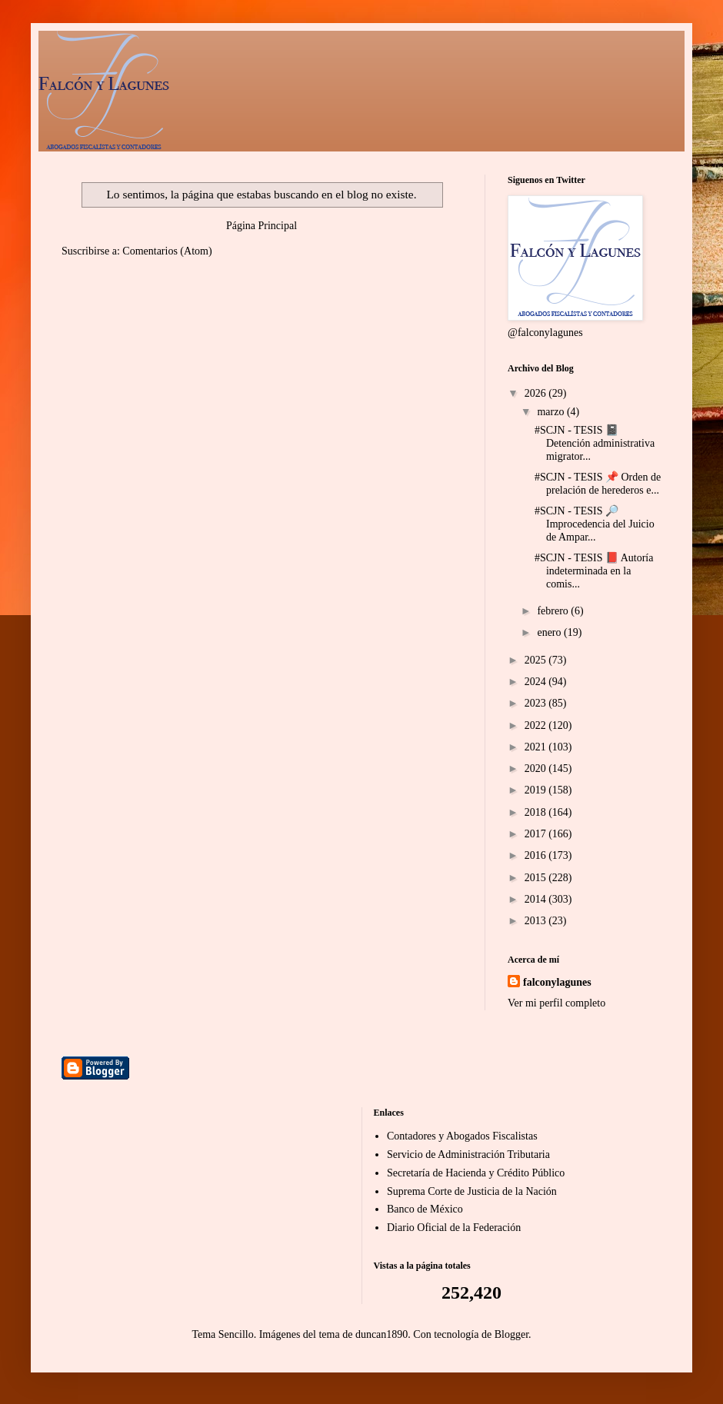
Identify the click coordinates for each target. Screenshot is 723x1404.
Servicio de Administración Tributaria (468, 1154)
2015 (537, 877)
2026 (537, 393)
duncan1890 (381, 1334)
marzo (551, 412)
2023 (537, 703)
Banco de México (425, 1209)
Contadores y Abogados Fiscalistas (462, 1136)
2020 (537, 768)
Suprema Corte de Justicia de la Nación (472, 1191)
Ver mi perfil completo (556, 1003)
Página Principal (261, 225)
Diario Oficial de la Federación (454, 1227)
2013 (537, 921)
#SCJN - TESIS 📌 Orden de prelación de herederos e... (598, 483)
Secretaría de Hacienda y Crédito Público (476, 1173)
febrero (554, 611)
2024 (537, 681)
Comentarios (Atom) (167, 251)
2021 (537, 747)
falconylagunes (557, 982)
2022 (537, 725)
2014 (537, 899)
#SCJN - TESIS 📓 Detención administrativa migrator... (595, 443)
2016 (537, 855)
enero (550, 632)
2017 (537, 834)
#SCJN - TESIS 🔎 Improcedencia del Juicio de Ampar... (595, 524)
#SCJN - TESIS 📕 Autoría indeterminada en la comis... (594, 571)
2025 (537, 660)
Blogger (511, 1334)
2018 (537, 812)
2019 (537, 790)
